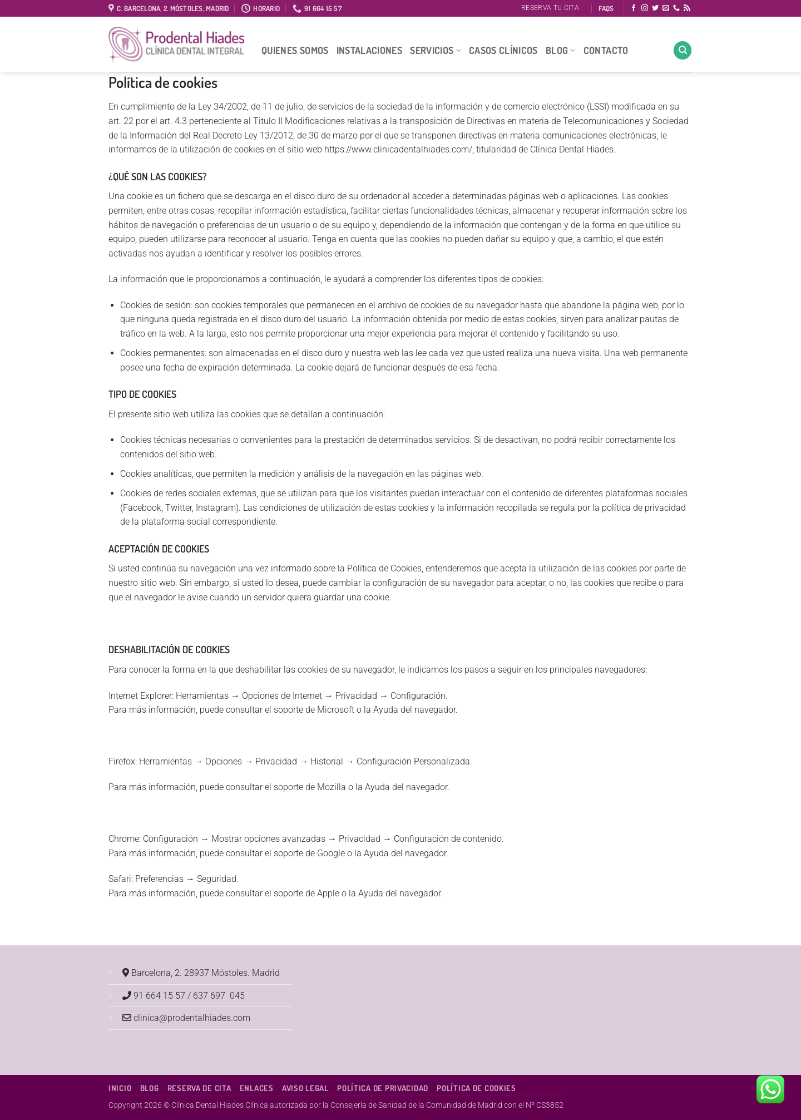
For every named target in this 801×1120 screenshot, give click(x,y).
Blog (561, 50)
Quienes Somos (295, 50)
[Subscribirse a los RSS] (687, 8)
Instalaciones (370, 50)
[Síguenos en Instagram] (644, 8)
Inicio (119, 1088)
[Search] (682, 50)
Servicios (435, 50)
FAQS (606, 8)
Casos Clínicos (503, 50)
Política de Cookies (476, 1088)
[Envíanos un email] (665, 8)
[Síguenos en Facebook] (633, 8)
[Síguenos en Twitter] (655, 8)
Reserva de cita (199, 1088)
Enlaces (257, 1088)
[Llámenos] (676, 8)
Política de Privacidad (382, 1088)
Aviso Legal (305, 1088)
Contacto (606, 50)
